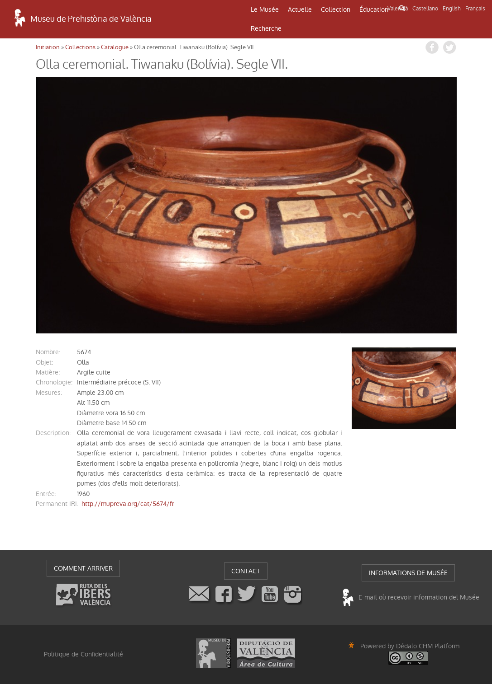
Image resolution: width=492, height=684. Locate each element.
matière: (48, 372)
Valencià (397, 8)
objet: (44, 362)
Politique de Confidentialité (83, 654)
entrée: (46, 493)
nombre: (48, 351)
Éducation (373, 9)
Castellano (425, 8)
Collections (80, 47)
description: (53, 432)
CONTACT (245, 571)
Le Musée (265, 9)
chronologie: (54, 382)
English (452, 8)
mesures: (49, 392)
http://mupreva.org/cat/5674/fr (127, 503)
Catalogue (115, 47)
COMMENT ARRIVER (83, 568)
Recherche (266, 28)
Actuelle (300, 9)
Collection (335, 9)
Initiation (48, 47)
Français (475, 8)
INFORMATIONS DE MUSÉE (408, 572)
